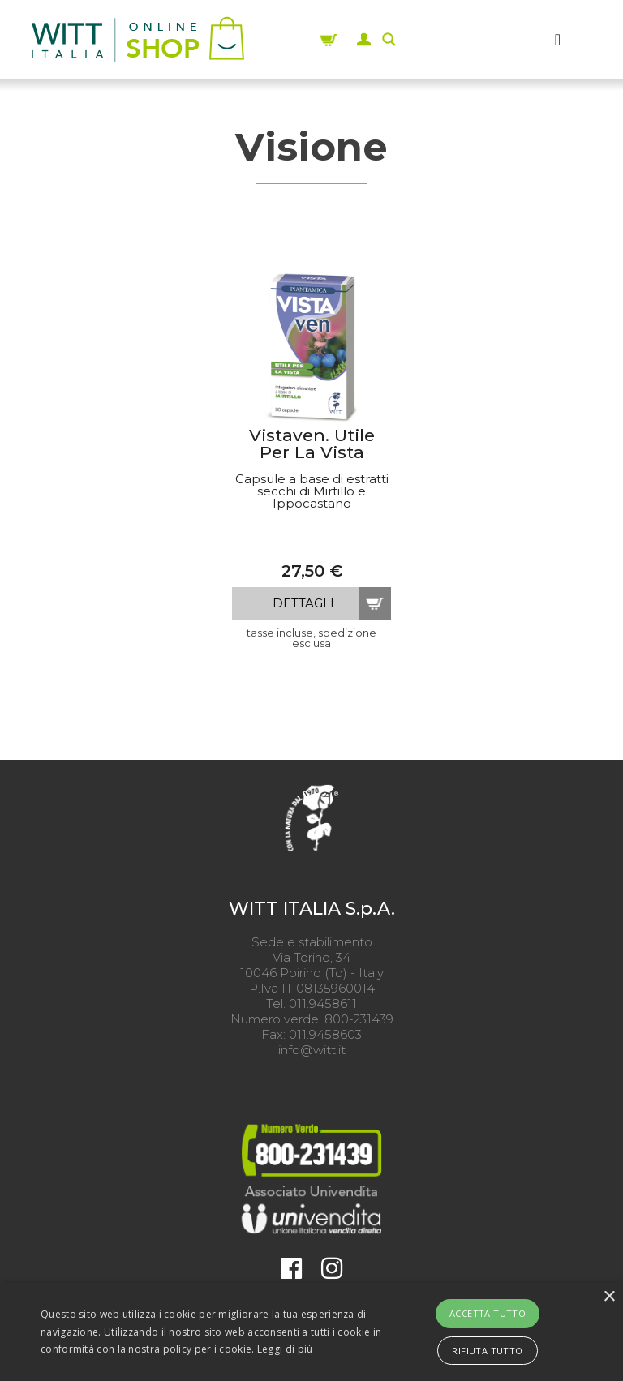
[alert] (311, 1332)
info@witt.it (312, 1049)
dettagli (303, 603)
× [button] (609, 1297)
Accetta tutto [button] (487, 1313)
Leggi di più (285, 1349)
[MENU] (558, 39)
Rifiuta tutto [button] (487, 1351)
